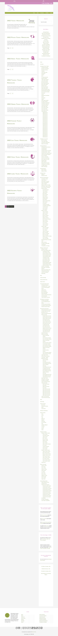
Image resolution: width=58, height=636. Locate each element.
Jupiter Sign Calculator (45, 79)
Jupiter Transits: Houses (46, 451)
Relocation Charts (44, 175)
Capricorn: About (44, 469)
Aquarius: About (44, 465)
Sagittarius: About (44, 475)
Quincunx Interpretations (46, 200)
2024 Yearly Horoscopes (46, 392)
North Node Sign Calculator (45, 90)
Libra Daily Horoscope (46, 325)
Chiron (42, 415)
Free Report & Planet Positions (46, 305)
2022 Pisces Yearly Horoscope (18, 37)
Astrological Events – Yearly (45, 286)
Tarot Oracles (43, 408)
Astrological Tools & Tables (44, 66)
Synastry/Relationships (46, 47)
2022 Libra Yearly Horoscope (17, 174)
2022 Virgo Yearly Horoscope (18, 157)
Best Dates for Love (44, 312)
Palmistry (42, 268)
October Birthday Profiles (47, 263)
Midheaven (43, 418)
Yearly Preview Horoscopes (45, 397)
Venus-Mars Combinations (45, 142)
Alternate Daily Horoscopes (47, 317)
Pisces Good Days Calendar (47, 346)
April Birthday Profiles (46, 251)
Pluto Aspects (45, 199)
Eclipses (42, 74)
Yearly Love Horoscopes (45, 396)
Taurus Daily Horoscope (46, 330)
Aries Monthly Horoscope (47, 362)
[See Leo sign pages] (26, 629)
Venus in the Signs (45, 238)
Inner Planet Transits (46, 435)
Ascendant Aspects (46, 189)
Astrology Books (44, 149)
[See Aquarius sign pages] (39, 629)
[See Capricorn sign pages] (37, 629)
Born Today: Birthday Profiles (46, 250)
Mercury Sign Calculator (45, 83)
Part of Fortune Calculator (45, 91)
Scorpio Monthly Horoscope (47, 374)
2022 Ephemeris (45, 128)
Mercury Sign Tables (44, 84)
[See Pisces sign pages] (41, 629)
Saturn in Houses (45, 221)
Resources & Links (46, 54)
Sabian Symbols (43, 161)
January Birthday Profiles (47, 256)
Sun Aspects (45, 203)
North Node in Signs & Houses (46, 186)
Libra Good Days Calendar (47, 345)
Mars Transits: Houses (46, 452)
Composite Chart (44, 483)
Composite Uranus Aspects (47, 495)
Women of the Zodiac (44, 143)
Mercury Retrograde (44, 292)
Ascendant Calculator (44, 67)
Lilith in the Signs (44, 183)
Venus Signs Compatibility (45, 500)
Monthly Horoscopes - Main (46, 568)
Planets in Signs (43, 226)
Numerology (42, 401)
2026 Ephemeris (45, 133)
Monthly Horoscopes (44, 358)
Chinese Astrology (43, 277)
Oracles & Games (43, 403)
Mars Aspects (45, 193)
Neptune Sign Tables (44, 88)
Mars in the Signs (45, 232)
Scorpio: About (43, 476)
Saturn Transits (45, 442)
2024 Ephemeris (45, 130)
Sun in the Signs (45, 237)
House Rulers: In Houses (45, 181)
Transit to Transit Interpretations (46, 294)
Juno (42, 417)
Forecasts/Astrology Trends (44, 283)
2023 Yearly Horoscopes (46, 391)
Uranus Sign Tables (44, 106)
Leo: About (43, 471)
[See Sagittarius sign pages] (34, 629)
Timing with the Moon (44, 105)
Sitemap (22, 619)
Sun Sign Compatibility (45, 499)
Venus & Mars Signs (44, 141)
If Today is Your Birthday (45, 266)
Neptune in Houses (46, 217)
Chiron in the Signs (46, 227)
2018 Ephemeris (45, 123)
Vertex (42, 429)
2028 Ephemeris (45, 135)
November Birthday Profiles (47, 262)
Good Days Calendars (44, 334)
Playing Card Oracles (44, 406)
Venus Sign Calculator (44, 107)
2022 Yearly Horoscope (15, 20)
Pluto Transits (45, 441)
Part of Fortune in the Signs (45, 187)
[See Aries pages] (17, 629)
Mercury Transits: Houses (47, 453)
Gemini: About (43, 470)
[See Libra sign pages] (30, 629)
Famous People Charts (43, 279)
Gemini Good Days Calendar (47, 342)
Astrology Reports (43, 168)
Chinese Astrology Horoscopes (46, 313)
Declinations (43, 73)
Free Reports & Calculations (44, 299)
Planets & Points (45, 43)
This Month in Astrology (45, 379)
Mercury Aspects (45, 194)
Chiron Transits (45, 434)
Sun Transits (45, 445)
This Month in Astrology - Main (46, 571)
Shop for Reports (42, 614)
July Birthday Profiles (46, 257)
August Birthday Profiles (46, 252)
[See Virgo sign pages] (28, 629)
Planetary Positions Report (45, 306)
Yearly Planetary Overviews (45, 297)
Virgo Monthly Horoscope (47, 376)
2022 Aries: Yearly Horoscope (18, 59)
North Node (43, 421)
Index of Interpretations (45, 182)
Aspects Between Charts (45, 482)
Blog (41, 275)
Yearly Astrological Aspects (45, 381)
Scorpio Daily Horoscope (46, 329)
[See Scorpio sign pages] (32, 629)
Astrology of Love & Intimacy (45, 38)
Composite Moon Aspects (47, 489)
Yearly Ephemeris (44, 111)
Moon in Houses (45, 216)
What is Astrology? (44, 166)
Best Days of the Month (45, 68)
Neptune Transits (45, 440)
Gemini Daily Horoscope (46, 323)
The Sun (42, 427)
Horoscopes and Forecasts (44, 308)
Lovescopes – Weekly (44, 357)
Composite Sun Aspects (46, 494)
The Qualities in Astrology (45, 245)
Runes (42, 407)
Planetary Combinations (44, 410)
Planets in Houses (44, 210)
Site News (22, 620)
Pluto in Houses (45, 220)
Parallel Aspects (45, 198)
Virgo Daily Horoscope (46, 331)
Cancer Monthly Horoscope (47, 363)
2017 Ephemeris (45, 122)
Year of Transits (44, 518)
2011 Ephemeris (45, 116)
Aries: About (43, 466)
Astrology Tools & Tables (46, 49)
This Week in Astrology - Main (46, 566)
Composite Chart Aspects (45, 484)
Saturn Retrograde (44, 293)
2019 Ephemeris (45, 124)
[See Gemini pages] (21, 629)
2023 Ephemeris (45, 129)
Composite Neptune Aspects (47, 490)
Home (22, 614)
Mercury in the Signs (46, 233)
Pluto (42, 423)
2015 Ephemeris (45, 119)
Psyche (42, 94)
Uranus (42, 428)
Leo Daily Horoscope (46, 324)
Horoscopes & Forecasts (46, 34)
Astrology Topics (46, 52)
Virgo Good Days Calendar (47, 353)
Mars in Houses (45, 214)
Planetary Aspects (44, 188)
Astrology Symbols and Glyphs (46, 150)
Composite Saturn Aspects (47, 493)
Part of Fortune (43, 422)
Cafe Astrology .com (13, 7)
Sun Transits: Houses (46, 458)
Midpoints (43, 174)
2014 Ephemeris (45, 118)
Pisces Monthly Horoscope (47, 370)
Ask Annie (45, 39)
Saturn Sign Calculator (44, 100)
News (41, 399)
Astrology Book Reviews (46, 53)
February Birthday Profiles (47, 255)
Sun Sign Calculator (44, 101)
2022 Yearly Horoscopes (46, 390)
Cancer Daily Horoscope (46, 320)
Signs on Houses (44, 242)
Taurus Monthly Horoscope (47, 375)
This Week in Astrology (45, 380)
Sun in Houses (45, 222)
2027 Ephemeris (45, 134)
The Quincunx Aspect (46, 204)
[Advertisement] (46, 592)
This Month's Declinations (45, 102)
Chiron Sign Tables (44, 72)
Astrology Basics (44, 148)
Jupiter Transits (45, 436)
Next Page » (11, 206)
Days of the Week (44, 155)
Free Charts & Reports (42, 615)
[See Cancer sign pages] (23, 629)
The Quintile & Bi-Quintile (47, 205)
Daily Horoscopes (44, 314)
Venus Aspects (45, 209)
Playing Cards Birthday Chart (45, 269)
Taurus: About (43, 477)
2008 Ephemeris (45, 112)
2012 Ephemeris (45, 117)
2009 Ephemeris (45, 113)
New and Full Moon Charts (45, 89)
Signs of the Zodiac (43, 464)
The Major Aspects (44, 165)
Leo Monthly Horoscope (46, 368)
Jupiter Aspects (45, 192)
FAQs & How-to (42, 281)
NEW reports (47, 525)
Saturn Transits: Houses (46, 457)
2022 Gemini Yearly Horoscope (18, 104)
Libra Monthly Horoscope (46, 369)
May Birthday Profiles (46, 261)
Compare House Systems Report (46, 153)
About (22, 615)
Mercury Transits (45, 439)
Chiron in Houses (45, 211)
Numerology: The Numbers (45, 267)
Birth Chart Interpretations (46, 33)
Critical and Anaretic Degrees (45, 154)
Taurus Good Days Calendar (47, 352)
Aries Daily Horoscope (46, 319)
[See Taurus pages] (19, 629)
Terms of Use (23, 618)
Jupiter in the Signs (46, 231)
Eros (42, 416)
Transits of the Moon (46, 446)
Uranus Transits (45, 447)
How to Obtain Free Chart (45, 159)
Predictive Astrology (46, 48)
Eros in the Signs (45, 228)
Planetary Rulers (44, 160)
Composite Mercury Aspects (47, 488)
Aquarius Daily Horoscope (47, 318)
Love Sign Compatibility (46, 44)
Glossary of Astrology (44, 156)
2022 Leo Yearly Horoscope (17, 140)
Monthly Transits (44, 85)
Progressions (43, 462)
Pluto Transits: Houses (46, 456)
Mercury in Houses (45, 215)
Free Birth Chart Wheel (44, 300)
